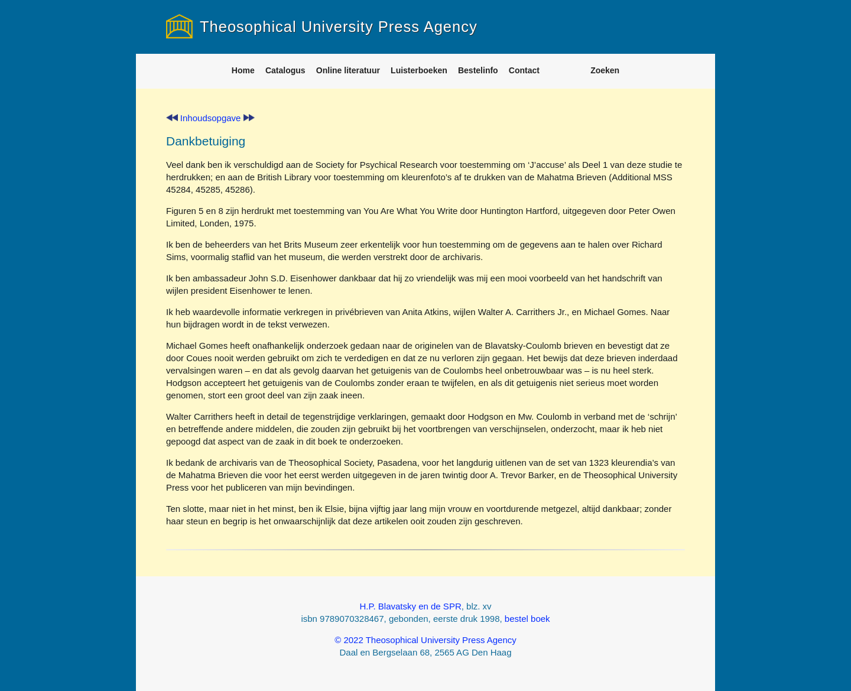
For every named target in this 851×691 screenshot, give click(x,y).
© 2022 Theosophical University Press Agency (425, 640)
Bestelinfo (478, 70)
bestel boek (527, 619)
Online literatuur (348, 70)
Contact (524, 70)
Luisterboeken (419, 70)
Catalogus (285, 70)
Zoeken (604, 70)
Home (243, 70)
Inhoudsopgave (210, 118)
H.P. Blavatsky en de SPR (410, 606)
